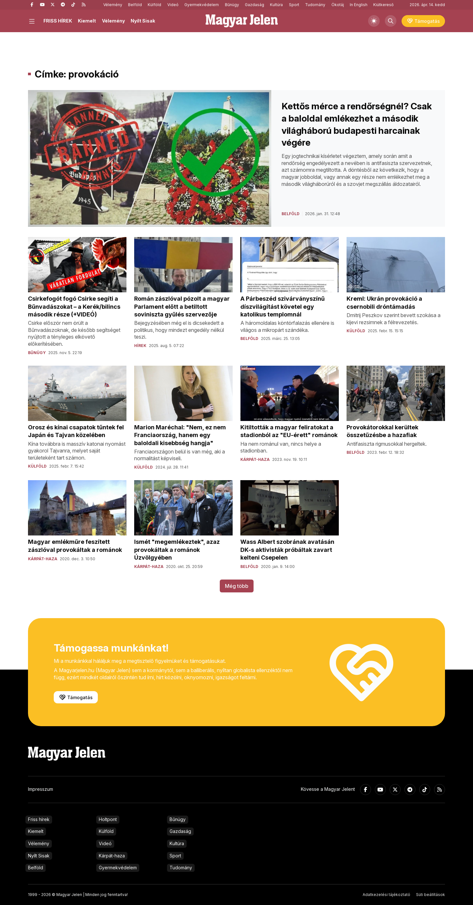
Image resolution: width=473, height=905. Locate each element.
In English (358, 4)
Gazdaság (254, 4)
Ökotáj (337, 4)
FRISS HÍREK (57, 20)
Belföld (135, 4)
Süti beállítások (430, 894)
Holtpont (108, 819)
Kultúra (276, 4)
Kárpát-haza (112, 855)
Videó (173, 4)
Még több (236, 586)
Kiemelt (87, 20)
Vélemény (112, 4)
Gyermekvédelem (201, 4)
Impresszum (40, 789)
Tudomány (315, 4)
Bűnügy (232, 4)
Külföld (154, 4)
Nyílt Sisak (143, 20)
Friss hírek (39, 819)
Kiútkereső (383, 4)
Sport (294, 4)
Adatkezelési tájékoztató (386, 894)
